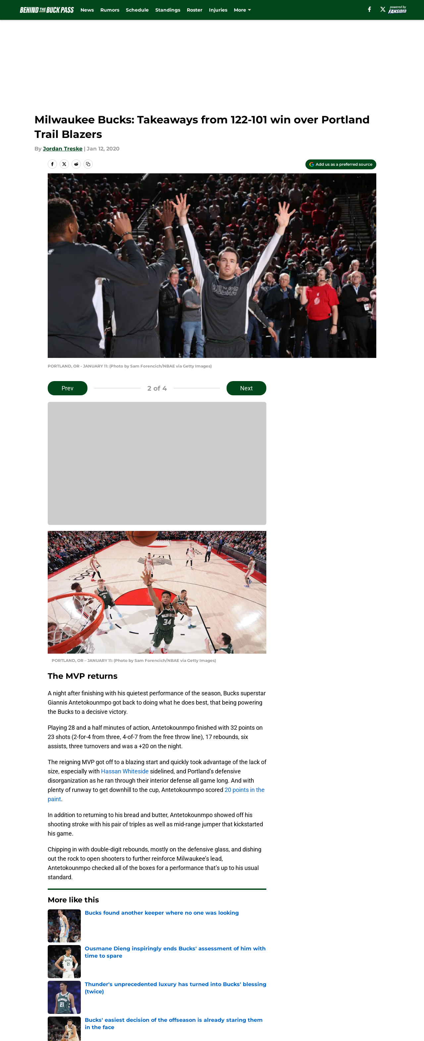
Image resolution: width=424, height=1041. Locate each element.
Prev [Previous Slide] (68, 388)
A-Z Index (148, 1005)
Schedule (137, 10)
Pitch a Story (63, 992)
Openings (147, 980)
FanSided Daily (353, 980)
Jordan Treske (62, 149)
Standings (167, 10)
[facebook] (369, 9)
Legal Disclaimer (356, 992)
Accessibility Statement (78, 1005)
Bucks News (84, 934)
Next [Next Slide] (246, 388)
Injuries (218, 10)
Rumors (109, 10)
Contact (208, 980)
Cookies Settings (220, 1005)
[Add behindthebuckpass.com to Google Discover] (340, 164)
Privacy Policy (153, 992)
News (87, 10)
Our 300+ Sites (288, 980)
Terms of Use (215, 992)
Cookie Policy (286, 992)
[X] (383, 9)
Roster (194, 10)
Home (55, 934)
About (55, 980)
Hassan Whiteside (125, 771)
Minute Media (43, 1022)
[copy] (88, 164)
